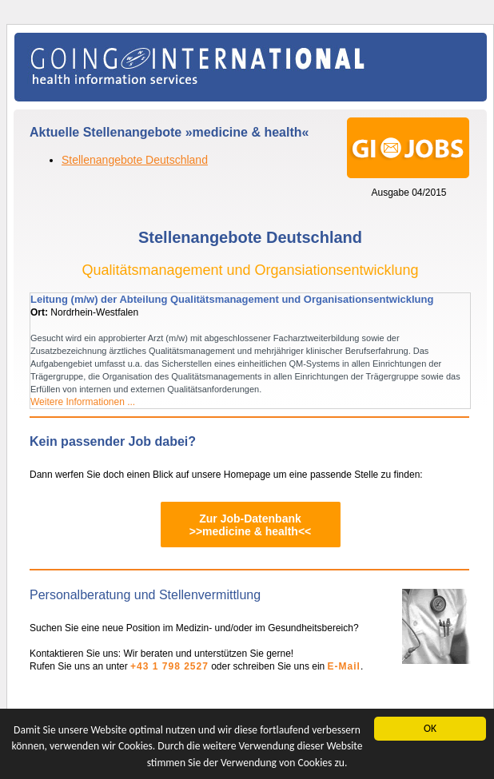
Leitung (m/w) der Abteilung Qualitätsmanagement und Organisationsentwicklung (231, 299)
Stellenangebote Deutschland (135, 159)
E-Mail (344, 666)
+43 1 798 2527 (169, 666)
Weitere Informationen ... (82, 401)
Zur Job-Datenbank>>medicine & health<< (250, 525)
